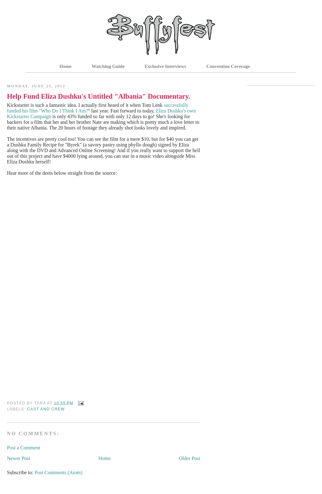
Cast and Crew (46, 409)
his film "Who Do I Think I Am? (55, 110)
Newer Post (18, 458)
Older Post (189, 458)
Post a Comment (23, 447)
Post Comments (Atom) (58, 472)
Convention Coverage (228, 66)
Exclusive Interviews (165, 66)
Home (65, 66)
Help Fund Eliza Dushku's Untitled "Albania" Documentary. (98, 96)
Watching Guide (108, 66)
